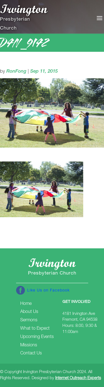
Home (26, 304)
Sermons (28, 320)
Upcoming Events (37, 337)
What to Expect (35, 329)
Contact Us (31, 353)
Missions (28, 345)
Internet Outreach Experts (78, 378)
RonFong (16, 71)
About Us (29, 312)
